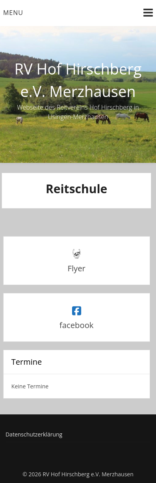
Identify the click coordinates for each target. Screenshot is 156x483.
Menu (13, 12)
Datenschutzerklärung (34, 434)
